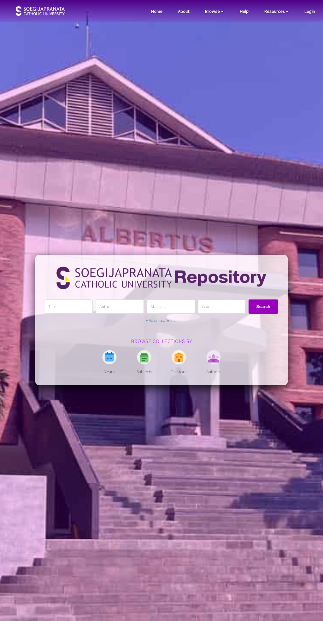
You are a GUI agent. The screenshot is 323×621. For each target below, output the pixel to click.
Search (263, 306)
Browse (214, 11)
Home (156, 11)
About (183, 11)
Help (244, 11)
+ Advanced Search (162, 320)
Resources (276, 11)
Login (309, 11)
